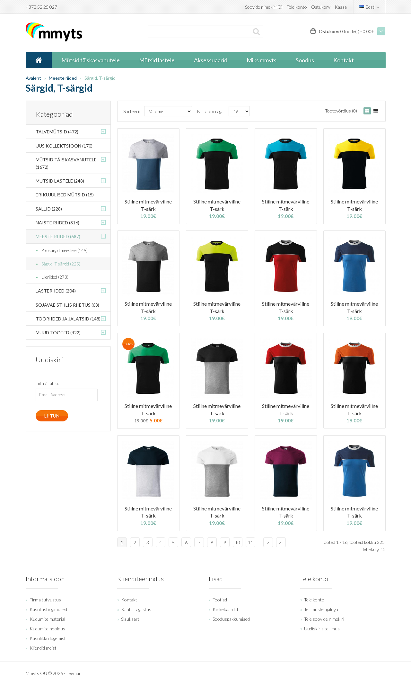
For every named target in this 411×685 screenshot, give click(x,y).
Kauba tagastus (136, 609)
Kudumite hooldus (47, 628)
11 (250, 542)
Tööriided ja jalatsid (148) (68, 318)
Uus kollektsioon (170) (64, 146)
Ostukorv (320, 7)
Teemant (74, 673)
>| (281, 542)
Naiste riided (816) (57, 222)
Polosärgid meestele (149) (64, 250)
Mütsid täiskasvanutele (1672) (66, 163)
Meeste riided (63, 78)
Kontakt (129, 599)
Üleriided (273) (54, 277)
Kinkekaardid (225, 609)
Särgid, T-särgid (100, 78)
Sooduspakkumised (231, 619)
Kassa (341, 7)
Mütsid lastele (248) (60, 181)
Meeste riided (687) (58, 236)
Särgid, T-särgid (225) (60, 263)
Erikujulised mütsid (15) (65, 194)
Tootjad (220, 599)
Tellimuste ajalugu (321, 609)
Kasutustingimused (48, 609)
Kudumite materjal (47, 619)
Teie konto (297, 7)
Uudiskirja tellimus (322, 628)
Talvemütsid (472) (57, 131)
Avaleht (33, 78)
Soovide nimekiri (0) (264, 7)
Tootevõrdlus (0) (341, 110)
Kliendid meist (43, 648)
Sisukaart (130, 619)
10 (237, 542)
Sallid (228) (49, 209)
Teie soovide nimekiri (324, 619)
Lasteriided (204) (56, 290)
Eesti (369, 7)
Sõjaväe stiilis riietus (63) (67, 305)
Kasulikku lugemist (48, 638)
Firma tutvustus (45, 599)
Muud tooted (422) (58, 332)
